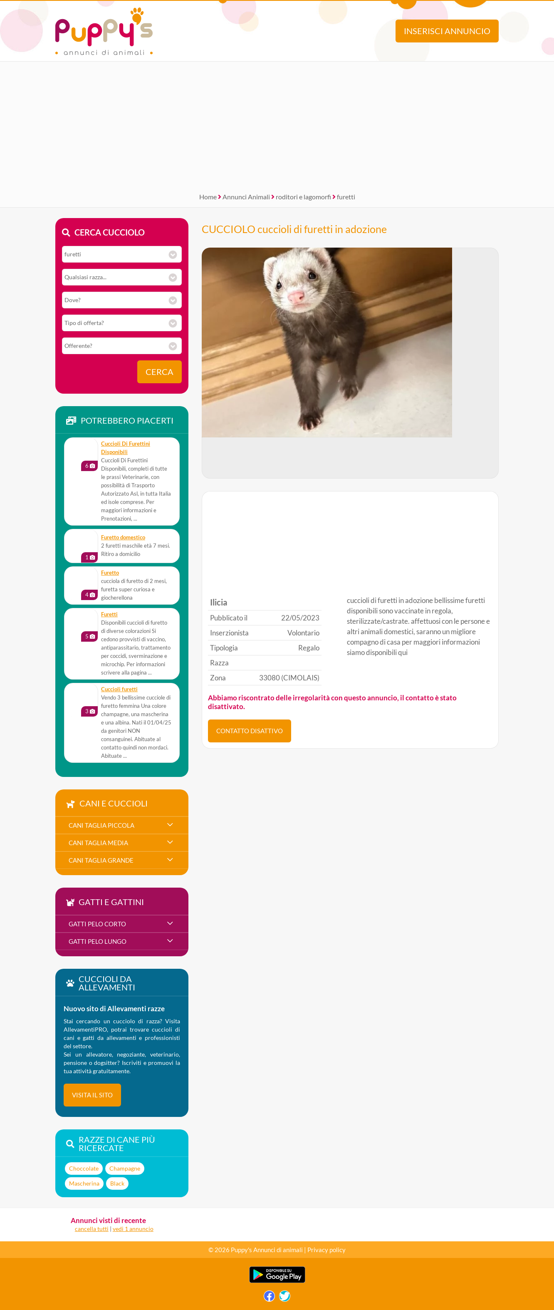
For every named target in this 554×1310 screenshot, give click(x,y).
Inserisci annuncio (447, 31)
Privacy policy (326, 1249)
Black (117, 1183)
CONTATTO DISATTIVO (249, 730)
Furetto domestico (123, 537)
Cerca (159, 372)
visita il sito (92, 1095)
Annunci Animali (246, 197)
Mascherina (84, 1183)
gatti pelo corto (97, 924)
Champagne (124, 1168)
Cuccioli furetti (119, 689)
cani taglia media (98, 842)
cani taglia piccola (101, 825)
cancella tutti (92, 1228)
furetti (346, 197)
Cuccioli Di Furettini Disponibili (125, 448)
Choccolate (84, 1168)
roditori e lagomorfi (303, 197)
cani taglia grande (101, 860)
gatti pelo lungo (97, 941)
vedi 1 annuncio (133, 1228)
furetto (110, 573)
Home (208, 197)
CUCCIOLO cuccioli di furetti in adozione (294, 229)
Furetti (109, 614)
